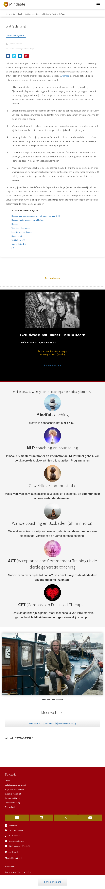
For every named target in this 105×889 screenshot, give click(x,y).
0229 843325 (14, 836)
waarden (65, 75)
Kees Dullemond (16, 44)
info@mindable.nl (16, 841)
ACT (84, 63)
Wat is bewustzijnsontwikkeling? (22, 49)
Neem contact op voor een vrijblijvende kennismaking (52, 723)
